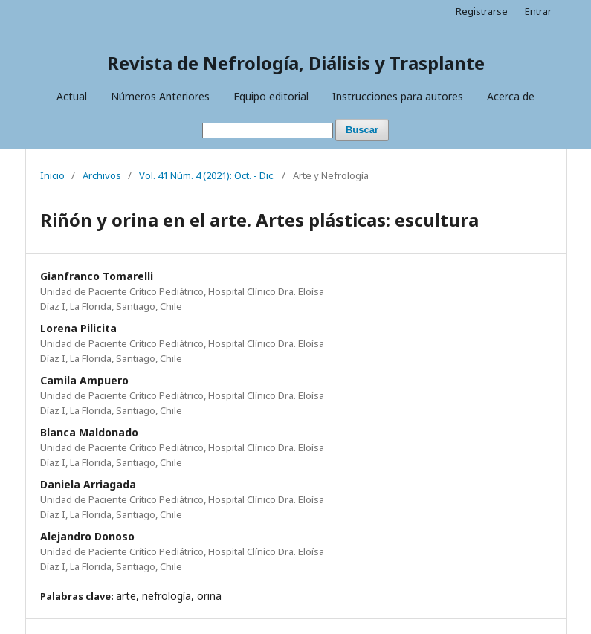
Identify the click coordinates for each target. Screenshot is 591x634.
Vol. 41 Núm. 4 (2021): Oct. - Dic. (207, 175)
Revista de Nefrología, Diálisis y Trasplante (296, 63)
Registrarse (482, 11)
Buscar (362, 129)
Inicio (52, 175)
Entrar (538, 11)
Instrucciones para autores (397, 96)
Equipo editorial (271, 96)
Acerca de (511, 96)
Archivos (102, 175)
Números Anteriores (160, 96)
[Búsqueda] (267, 130)
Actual (71, 96)
